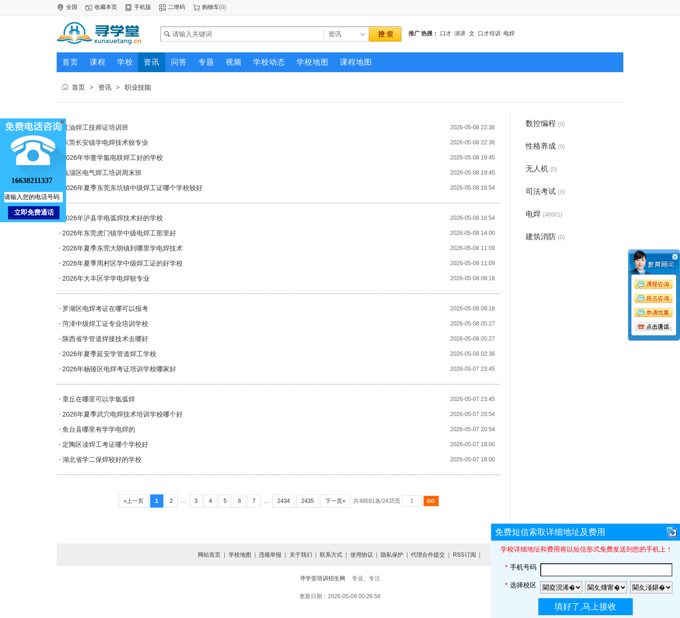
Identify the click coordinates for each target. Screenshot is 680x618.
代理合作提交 (428, 554)
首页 (78, 87)
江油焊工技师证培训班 (95, 127)
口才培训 (489, 33)
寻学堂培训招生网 (322, 578)
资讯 (104, 87)
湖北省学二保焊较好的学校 (102, 459)
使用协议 (361, 554)
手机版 (142, 7)
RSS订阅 (464, 554)
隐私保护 (392, 554)
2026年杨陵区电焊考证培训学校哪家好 (119, 369)
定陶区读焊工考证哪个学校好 (105, 444)
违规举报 (270, 554)
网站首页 (209, 554)
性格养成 (545, 146)
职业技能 (138, 87)
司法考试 (545, 191)
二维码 (176, 7)
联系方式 (331, 554)
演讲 (460, 33)
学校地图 (240, 554)
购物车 (210, 7)
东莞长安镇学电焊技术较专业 (105, 142)
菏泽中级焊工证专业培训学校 (105, 323)
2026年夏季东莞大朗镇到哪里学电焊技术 (122, 248)
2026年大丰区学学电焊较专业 (106, 278)
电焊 (509, 33)
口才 (445, 33)
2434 (283, 501)
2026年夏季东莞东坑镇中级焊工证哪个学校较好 (132, 188)
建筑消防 (545, 237)
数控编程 (545, 123)
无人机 (541, 169)
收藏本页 (105, 7)
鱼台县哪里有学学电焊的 (98, 429)
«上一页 (133, 501)
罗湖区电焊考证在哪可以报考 (105, 308)
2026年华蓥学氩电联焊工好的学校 (112, 157)
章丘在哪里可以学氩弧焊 (98, 399)
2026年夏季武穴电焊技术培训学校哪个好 (122, 414)
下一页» (335, 501)
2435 (307, 501)
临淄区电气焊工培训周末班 (102, 172)
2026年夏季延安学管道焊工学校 (109, 354)
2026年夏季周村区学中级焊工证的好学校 (122, 263)
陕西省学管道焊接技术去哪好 (105, 338)
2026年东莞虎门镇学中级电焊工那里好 (119, 233)
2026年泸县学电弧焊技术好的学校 (112, 218)
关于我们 (300, 554)
